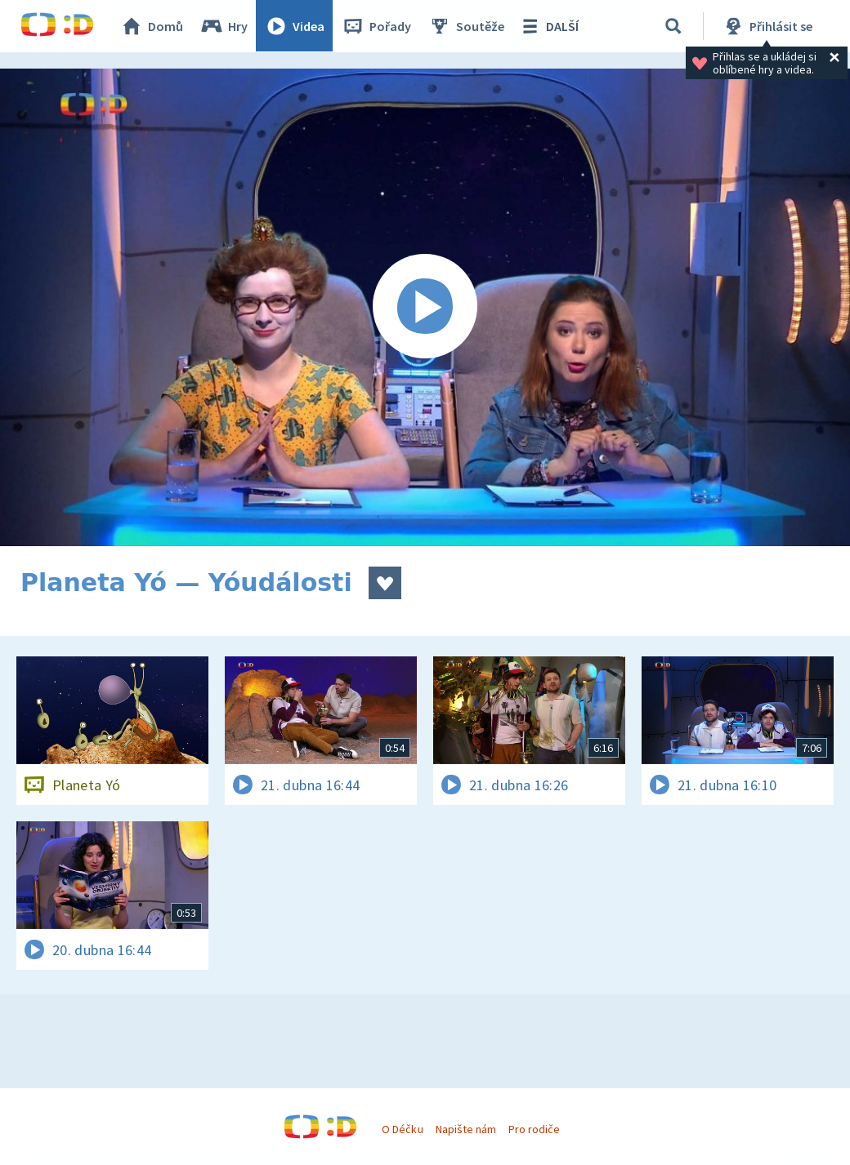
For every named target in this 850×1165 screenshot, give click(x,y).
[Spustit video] (425, 307)
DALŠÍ (548, 26)
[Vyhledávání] (673, 26)
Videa (295, 26)
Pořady (377, 26)
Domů (152, 26)
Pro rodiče (534, 1129)
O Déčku (402, 1129)
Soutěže (466, 26)
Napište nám (466, 1129)
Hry (224, 26)
